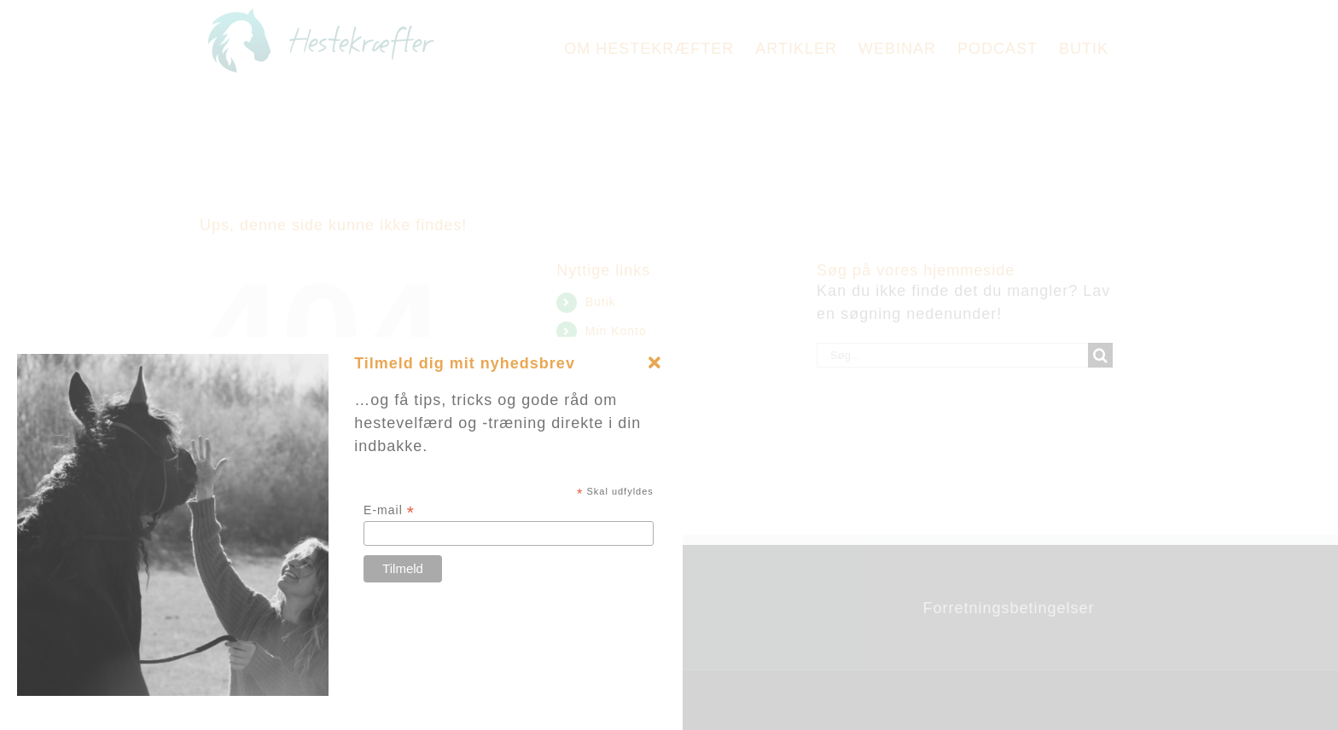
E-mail (389, 510)
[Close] (654, 363)
